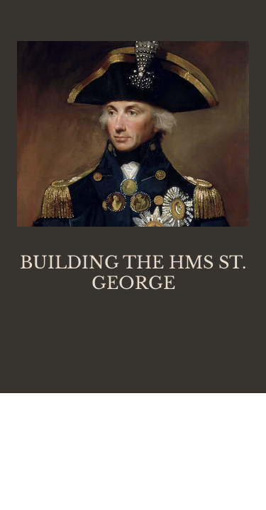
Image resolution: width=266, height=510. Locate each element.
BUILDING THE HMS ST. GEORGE (133, 272)
